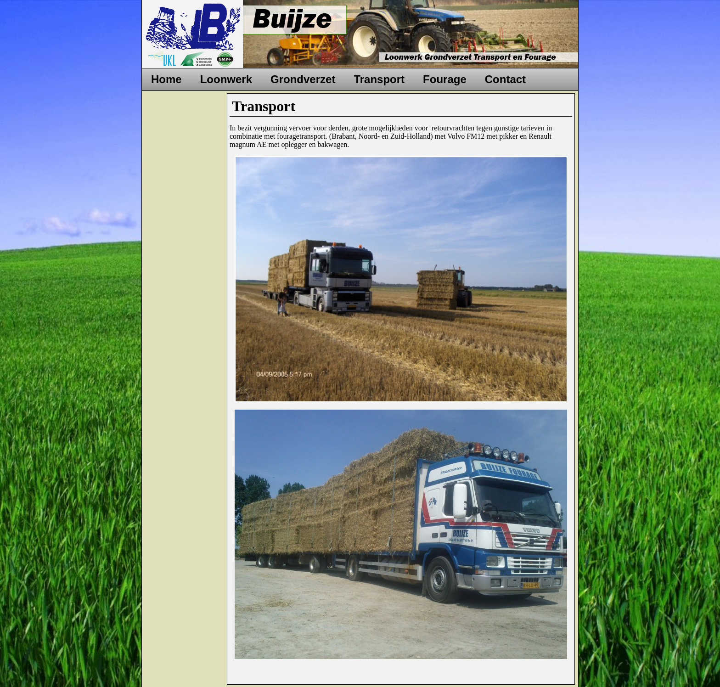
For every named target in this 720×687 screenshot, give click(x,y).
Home (166, 79)
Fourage (445, 79)
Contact (505, 79)
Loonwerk (226, 79)
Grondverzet (302, 79)
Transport (379, 79)
